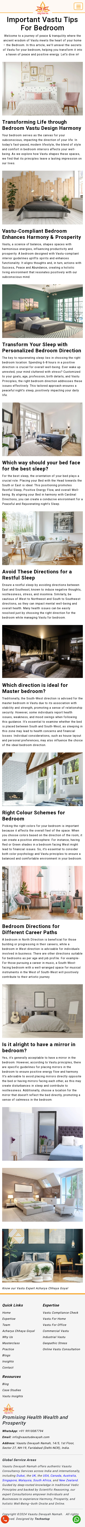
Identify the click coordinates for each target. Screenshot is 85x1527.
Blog (5, 1384)
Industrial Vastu (54, 1337)
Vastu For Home (54, 1318)
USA (46, 1475)
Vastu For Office (54, 1325)
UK (34, 1475)
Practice (8, 1349)
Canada (55, 1475)
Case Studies (11, 1390)
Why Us (7, 1337)
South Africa (42, 1480)
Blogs (6, 1355)
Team (6, 1325)
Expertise (8, 1318)
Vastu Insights (12, 1396)
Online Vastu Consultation (61, 1349)
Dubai (20, 1475)
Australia (69, 1475)
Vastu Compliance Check (60, 1312)
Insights (8, 1361)
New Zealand (68, 1480)
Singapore (9, 1480)
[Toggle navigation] (78, 6)
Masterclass (11, 1343)
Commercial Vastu (56, 1331)
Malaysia (24, 1480)
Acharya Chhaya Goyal (18, 1331)
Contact (7, 1367)
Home (6, 1312)
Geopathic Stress (55, 1343)
